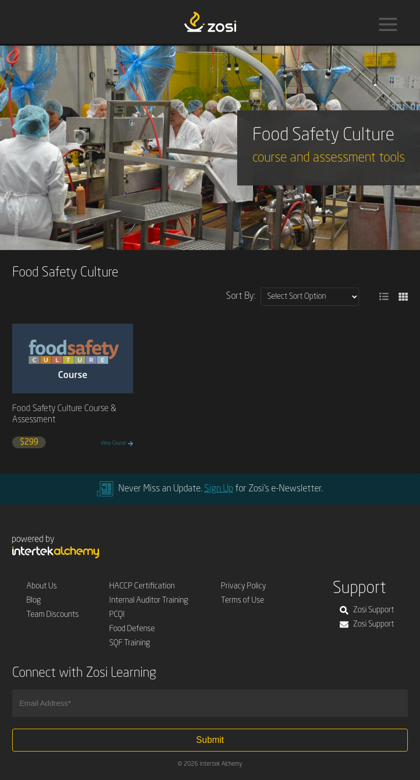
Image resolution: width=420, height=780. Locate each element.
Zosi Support (367, 610)
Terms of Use (242, 601)
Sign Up (218, 488)
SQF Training (129, 643)
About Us (41, 586)
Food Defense (132, 629)
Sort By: (240, 296)
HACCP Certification (142, 586)
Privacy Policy (243, 586)
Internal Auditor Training (148, 601)
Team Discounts (52, 615)
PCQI (117, 615)
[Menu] (388, 24)
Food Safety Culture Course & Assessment (64, 414)
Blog (33, 601)
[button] (384, 297)
